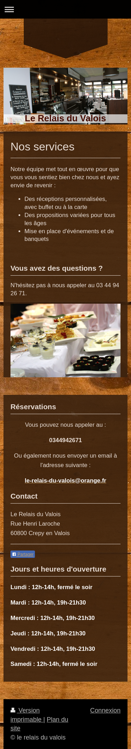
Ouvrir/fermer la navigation (65, 9)
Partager (23, 554)
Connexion (105, 710)
